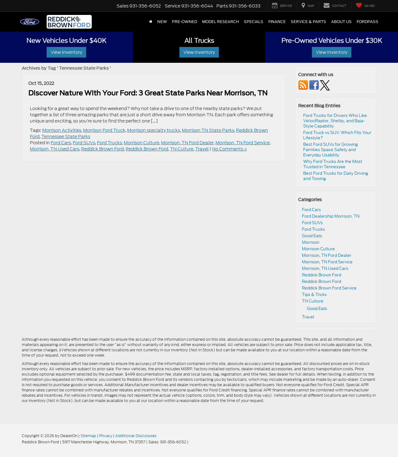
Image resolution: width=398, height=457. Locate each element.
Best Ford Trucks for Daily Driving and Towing (335, 176)
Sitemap (88, 435)
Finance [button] (277, 22)
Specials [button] (253, 22)
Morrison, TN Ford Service (242, 143)
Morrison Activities (61, 130)
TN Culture (181, 149)
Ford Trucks (109, 143)
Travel (202, 149)
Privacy (105, 435)
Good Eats (312, 236)
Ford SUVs (84, 143)
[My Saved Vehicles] (365, 5)
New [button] (162, 22)
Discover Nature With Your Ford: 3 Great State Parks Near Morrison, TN (147, 93)
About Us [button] (341, 22)
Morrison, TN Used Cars (54, 149)
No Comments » (229, 149)
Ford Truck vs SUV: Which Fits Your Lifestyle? (337, 135)
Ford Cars (61, 143)
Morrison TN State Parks (208, 130)
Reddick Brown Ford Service (329, 288)
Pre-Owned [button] (184, 22)
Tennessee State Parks (65, 136)
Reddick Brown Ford (102, 149)
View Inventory (66, 52)
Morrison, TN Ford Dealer (187, 143)
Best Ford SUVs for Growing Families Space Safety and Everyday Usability (330, 149)
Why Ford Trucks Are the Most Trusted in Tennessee (332, 164)
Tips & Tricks (314, 295)
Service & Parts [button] (308, 22)
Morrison (310, 242)
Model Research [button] (220, 22)
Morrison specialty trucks (153, 130)
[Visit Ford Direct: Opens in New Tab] (191, 442)
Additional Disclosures (135, 435)
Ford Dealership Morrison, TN (330, 216)
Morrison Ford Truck (104, 130)
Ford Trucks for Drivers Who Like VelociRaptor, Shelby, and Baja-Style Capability (335, 121)
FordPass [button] (367, 22)
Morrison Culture (141, 143)
